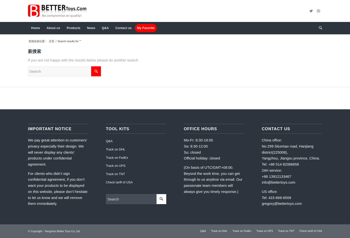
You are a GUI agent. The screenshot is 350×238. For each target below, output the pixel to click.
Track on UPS (115, 166)
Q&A (109, 141)
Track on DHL (115, 149)
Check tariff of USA (119, 182)
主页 (51, 41)
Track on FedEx (117, 157)
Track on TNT (115, 174)
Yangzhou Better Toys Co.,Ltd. (62, 231)
